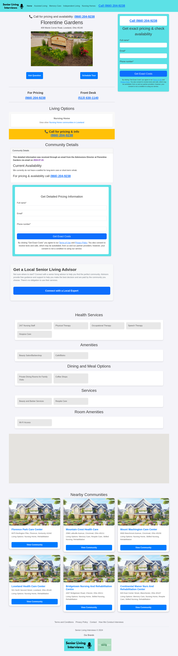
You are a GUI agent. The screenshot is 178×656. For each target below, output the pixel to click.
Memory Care (55, 6)
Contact (93, 622)
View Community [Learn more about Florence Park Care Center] (35, 545)
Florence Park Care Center (27, 529)
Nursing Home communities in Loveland (66, 122)
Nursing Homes (89, 6)
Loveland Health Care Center (28, 586)
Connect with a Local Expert (61, 290)
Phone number (24, 224)
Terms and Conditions (64, 622)
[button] (89, 456)
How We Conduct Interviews (111, 622)
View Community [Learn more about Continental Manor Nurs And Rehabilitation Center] (143, 607)
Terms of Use (65, 243)
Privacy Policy (81, 243)
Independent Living (71, 6)
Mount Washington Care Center (138, 529)
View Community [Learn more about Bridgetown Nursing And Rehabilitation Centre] (89, 607)
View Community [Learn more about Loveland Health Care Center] (35, 602)
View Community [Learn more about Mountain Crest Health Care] (89, 548)
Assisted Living (40, 6)
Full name (21, 203)
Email (20, 213)
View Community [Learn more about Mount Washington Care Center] (143, 548)
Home (29, 6)
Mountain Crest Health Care (82, 529)
